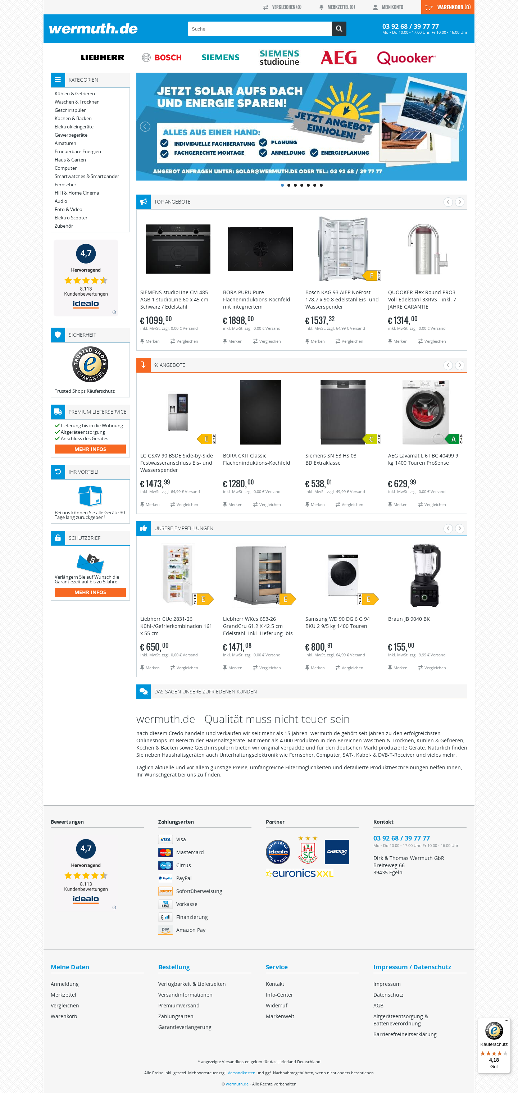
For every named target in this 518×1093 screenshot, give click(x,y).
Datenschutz (388, 994)
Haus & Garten (70, 160)
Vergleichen (65, 1005)
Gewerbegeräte (71, 135)
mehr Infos (90, 449)
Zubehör (64, 226)
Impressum (387, 983)
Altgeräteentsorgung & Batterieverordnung (400, 1020)
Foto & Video (68, 209)
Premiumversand (179, 1005)
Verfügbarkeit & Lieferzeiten (192, 983)
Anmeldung (65, 983)
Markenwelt (280, 1016)
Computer (66, 168)
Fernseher (65, 184)
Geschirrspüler (70, 110)
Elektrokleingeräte (74, 126)
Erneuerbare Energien (78, 151)
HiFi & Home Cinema (77, 193)
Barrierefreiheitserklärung (405, 1034)
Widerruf (276, 1005)
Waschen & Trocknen (77, 102)
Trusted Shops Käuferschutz (85, 391)
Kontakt (275, 983)
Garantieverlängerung (185, 1027)
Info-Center (279, 994)
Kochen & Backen (73, 118)
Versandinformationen (185, 994)
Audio (61, 201)
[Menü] (506, 1022)
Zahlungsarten (176, 1016)
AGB (378, 1005)
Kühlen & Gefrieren (75, 93)
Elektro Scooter (71, 217)
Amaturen (65, 143)
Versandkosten (241, 1072)
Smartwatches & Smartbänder (87, 176)
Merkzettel (63, 994)
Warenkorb (64, 1016)
